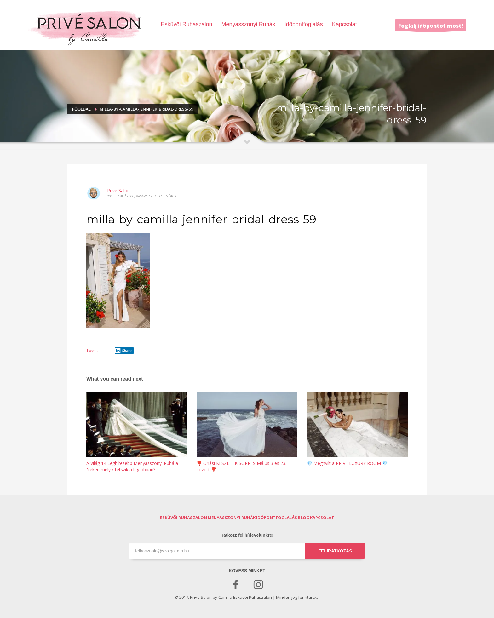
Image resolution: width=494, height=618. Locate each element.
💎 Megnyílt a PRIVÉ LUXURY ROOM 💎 (347, 463)
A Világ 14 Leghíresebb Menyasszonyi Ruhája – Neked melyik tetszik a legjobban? (134, 466)
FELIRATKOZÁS (335, 550)
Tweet (92, 350)
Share (123, 350)
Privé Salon (118, 190)
